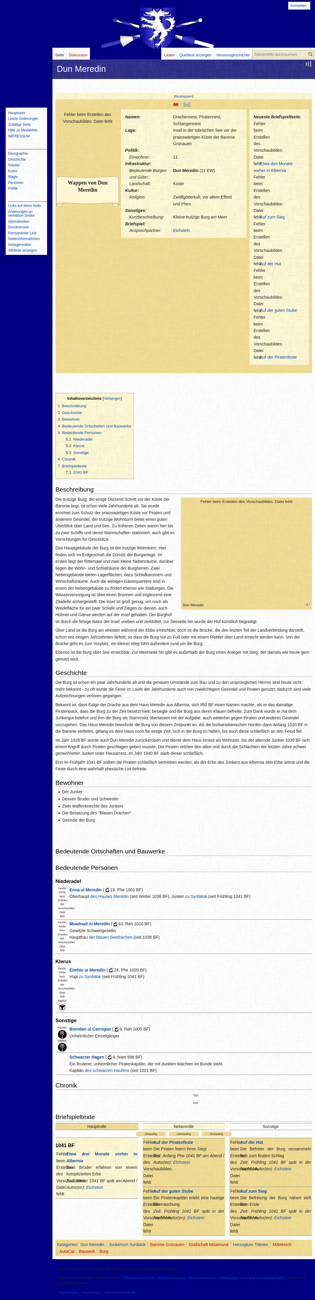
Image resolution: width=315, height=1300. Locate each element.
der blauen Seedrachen (110, 937)
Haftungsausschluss (119, 1292)
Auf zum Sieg (272, 217)
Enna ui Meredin (85, 889)
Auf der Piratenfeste (278, 357)
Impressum (91, 1292)
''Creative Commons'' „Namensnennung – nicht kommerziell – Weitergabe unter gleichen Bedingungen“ (203, 1278)
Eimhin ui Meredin (87, 970)
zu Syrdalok (196, 896)
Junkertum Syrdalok (127, 1244)
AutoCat (67, 1251)
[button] (183, 96)
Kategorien (67, 1244)
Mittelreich (281, 1244)
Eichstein (181, 230)
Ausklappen (183, 96)
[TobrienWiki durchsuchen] (283, 54)
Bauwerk (87, 1251)
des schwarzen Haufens (107, 1070)
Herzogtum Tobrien (250, 1244)
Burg (104, 1251)
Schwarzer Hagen (86, 1057)
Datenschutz (68, 1292)
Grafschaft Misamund (208, 1244)
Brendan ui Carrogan (90, 1029)
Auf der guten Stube (278, 310)
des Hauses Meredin (109, 896)
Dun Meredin (185, 170)
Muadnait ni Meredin (89, 923)
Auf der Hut (270, 263)
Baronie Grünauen (167, 1244)
